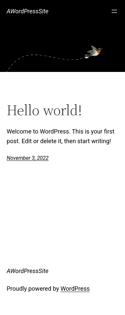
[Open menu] (114, 11)
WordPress (75, 288)
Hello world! (44, 110)
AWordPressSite (27, 11)
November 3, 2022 (28, 158)
